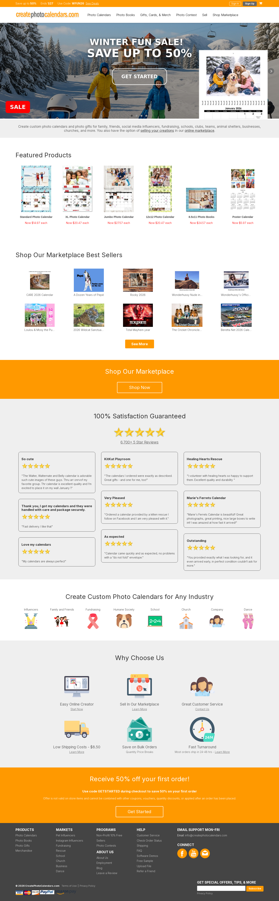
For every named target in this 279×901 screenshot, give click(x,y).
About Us (102, 857)
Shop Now (139, 387)
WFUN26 (78, 3)
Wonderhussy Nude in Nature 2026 (187, 294)
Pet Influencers (65, 835)
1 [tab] (132, 116)
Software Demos (147, 855)
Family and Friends (62, 609)
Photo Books (125, 15)
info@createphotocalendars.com (206, 835)
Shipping (142, 845)
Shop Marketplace (225, 15)
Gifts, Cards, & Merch (155, 15)
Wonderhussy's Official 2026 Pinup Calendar (236, 294)
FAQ (139, 850)
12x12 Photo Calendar (160, 216)
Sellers (100, 840)
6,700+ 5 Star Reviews (139, 442)
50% (33, 3)
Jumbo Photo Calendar (119, 216)
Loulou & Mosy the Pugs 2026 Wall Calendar (39, 329)
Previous (8, 71)
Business (61, 866)
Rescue (61, 850)
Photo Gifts (23, 845)
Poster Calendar (242, 216)
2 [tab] (137, 116)
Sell (204, 15)
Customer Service (148, 835)
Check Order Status (149, 840)
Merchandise (24, 850)
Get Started (139, 811)
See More (139, 344)
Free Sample (145, 860)
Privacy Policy (205, 893)
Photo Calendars (99, 15)
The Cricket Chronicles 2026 (187, 329)
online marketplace (199, 131)
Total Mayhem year (138, 329)
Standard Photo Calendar (36, 216)
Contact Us (202, 709)
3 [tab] (141, 116)
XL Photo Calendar (77, 216)
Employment (104, 862)
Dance (248, 609)
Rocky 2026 (138, 294)
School (155, 609)
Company (217, 609)
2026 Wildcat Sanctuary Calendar (88, 329)
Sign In (235, 3)
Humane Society (124, 609)
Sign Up (249, 3)
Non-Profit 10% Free (109, 835)
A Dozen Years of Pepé (89, 294)
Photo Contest (186, 15)
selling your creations (157, 131)
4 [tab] (146, 116)
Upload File (144, 866)
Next (271, 71)
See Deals (92, 3)
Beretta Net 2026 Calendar (236, 329)
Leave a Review (106, 873)
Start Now (77, 709)
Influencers (31, 609)
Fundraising (93, 609)
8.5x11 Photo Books (201, 216)
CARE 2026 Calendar (39, 294)
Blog (99, 868)
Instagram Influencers (69, 840)
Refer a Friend (146, 871)
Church (186, 609)
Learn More (139, 709)
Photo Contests (106, 845)
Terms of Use (69, 885)
